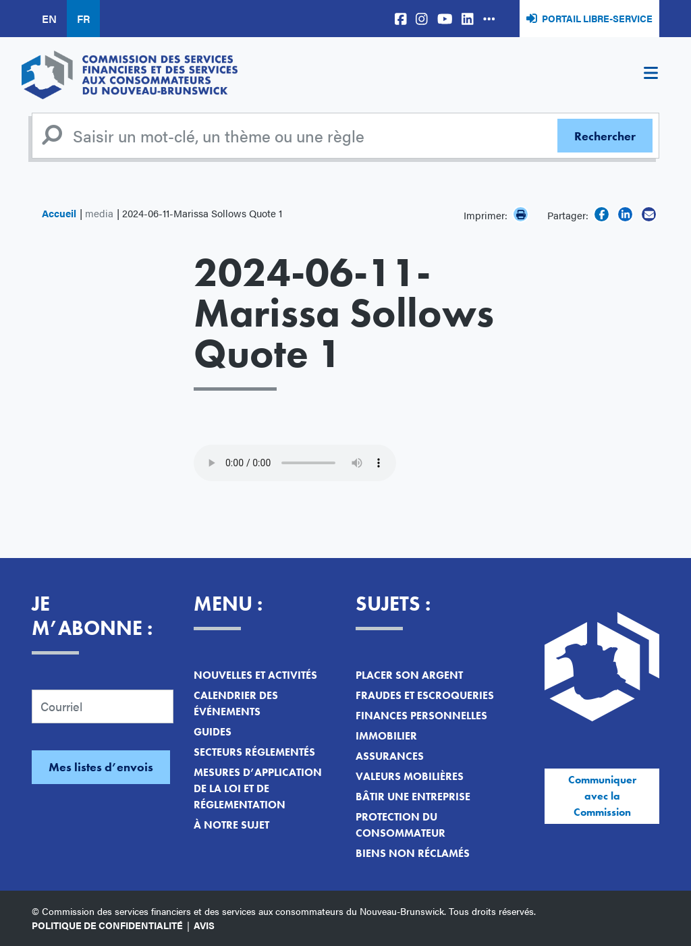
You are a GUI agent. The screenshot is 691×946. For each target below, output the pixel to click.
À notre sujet (231, 825)
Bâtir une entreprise (413, 796)
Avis (204, 925)
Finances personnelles (421, 715)
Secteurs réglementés (254, 752)
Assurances (390, 756)
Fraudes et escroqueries (425, 695)
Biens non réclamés (413, 853)
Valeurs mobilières (410, 776)
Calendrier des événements (236, 703)
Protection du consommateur (400, 825)
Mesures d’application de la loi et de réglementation (258, 788)
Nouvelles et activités (255, 675)
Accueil (59, 213)
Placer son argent (409, 675)
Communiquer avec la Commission (602, 796)
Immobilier (386, 736)
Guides (212, 732)
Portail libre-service (597, 18)
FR (83, 18)
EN (49, 18)
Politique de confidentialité (107, 925)
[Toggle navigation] (650, 74)
